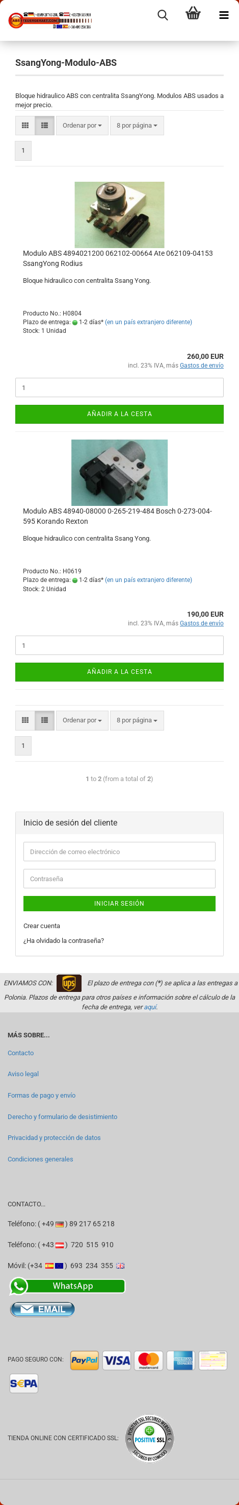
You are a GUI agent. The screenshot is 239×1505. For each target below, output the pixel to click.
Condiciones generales (40, 1159)
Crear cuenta (41, 926)
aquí (150, 1007)
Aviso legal (23, 1074)
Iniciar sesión (119, 903)
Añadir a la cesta (119, 414)
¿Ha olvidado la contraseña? (63, 940)
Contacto (21, 1053)
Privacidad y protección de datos (54, 1138)
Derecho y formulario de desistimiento (62, 1117)
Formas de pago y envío (41, 1095)
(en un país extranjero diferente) (148, 322)
